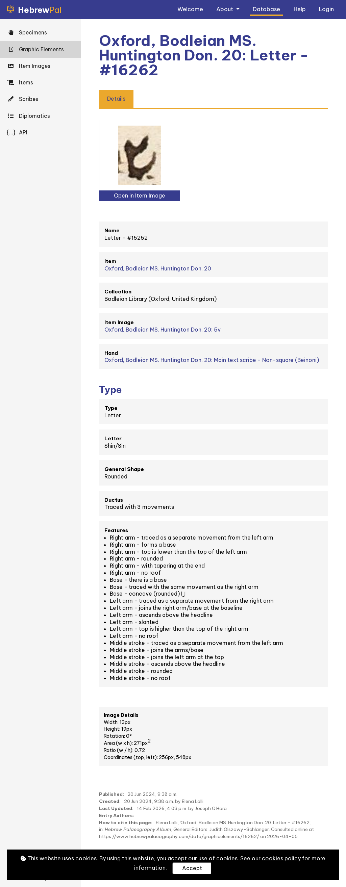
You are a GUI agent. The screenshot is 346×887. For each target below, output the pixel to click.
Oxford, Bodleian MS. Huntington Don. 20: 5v (162, 329)
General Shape (124, 469)
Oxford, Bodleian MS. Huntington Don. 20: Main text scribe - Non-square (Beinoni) (211, 360)
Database (266, 8)
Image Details (121, 715)
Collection (117, 291)
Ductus (113, 500)
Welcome (190, 8)
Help (300, 8)
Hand (111, 353)
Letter (113, 438)
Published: (111, 794)
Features (116, 530)
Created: (110, 801)
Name (112, 230)
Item (110, 261)
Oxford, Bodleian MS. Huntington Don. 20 (157, 268)
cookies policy (281, 858)
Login (326, 8)
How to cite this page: (125, 822)
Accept (192, 868)
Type (111, 408)
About (225, 8)
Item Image (119, 322)
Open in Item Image (139, 195)
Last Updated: (116, 808)
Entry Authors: (116, 815)
